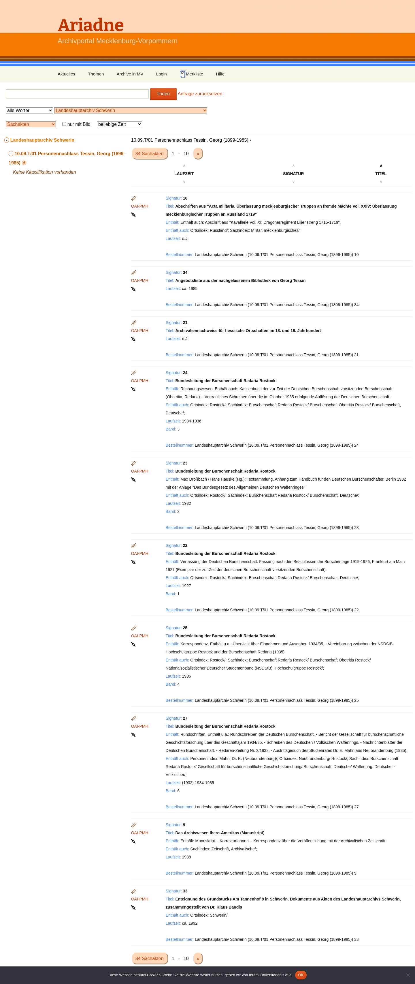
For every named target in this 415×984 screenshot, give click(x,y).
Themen (96, 73)
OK (300, 975)
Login (161, 73)
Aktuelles (66, 73)
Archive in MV (130, 73)
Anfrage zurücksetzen (200, 93)
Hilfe (220, 73)
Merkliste (191, 74)
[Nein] (408, 975)
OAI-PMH (139, 206)
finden (163, 93)
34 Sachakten (150, 153)
